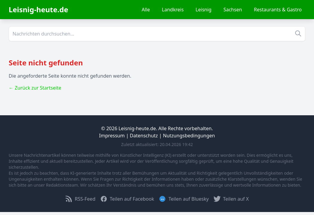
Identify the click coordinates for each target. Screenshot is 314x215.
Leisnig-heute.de (38, 9)
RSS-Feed (80, 198)
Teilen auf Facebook (127, 198)
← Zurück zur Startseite (35, 88)
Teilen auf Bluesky (183, 198)
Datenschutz (144, 135)
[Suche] (157, 33)
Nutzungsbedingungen (189, 135)
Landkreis (173, 9)
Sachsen (232, 9)
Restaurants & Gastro (278, 9)
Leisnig (203, 9)
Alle (146, 9)
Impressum (112, 135)
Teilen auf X (231, 198)
